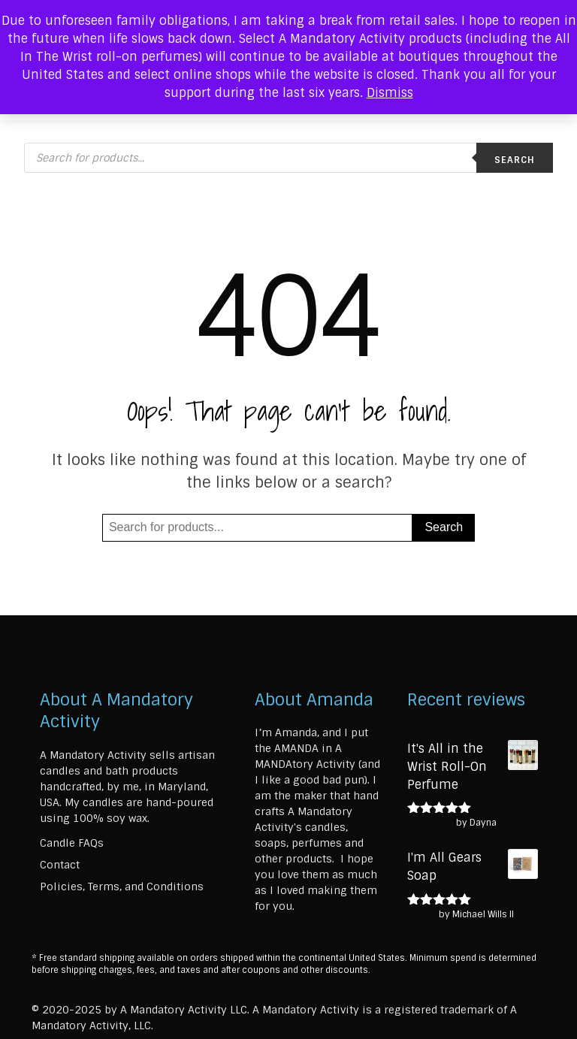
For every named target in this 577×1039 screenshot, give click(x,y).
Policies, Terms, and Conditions (122, 886)
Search (514, 160)
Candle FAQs (72, 843)
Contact (60, 864)
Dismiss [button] (390, 93)
